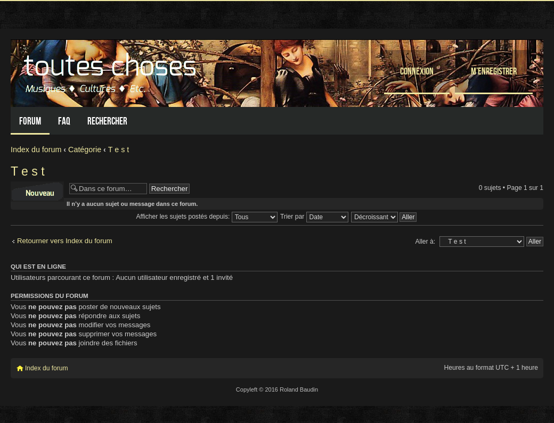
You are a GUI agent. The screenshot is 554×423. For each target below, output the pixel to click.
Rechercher (107, 121)
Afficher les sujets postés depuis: (207, 216)
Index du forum (36, 149)
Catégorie (84, 149)
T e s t (118, 149)
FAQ (64, 121)
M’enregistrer (494, 71)
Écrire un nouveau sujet (37, 191)
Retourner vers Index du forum (64, 241)
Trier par (314, 216)
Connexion (417, 71)
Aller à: (425, 241)
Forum (30, 121)
